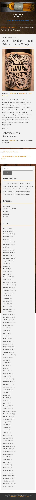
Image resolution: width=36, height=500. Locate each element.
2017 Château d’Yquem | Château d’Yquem (16, 184)
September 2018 (8, 355)
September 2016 (8, 419)
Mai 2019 (6, 333)
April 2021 (6, 272)
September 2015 (8, 452)
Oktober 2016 (7, 417)
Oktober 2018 (7, 352)
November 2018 (8, 349)
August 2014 (7, 486)
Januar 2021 (7, 280)
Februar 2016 (7, 438)
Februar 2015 (7, 470)
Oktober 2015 (7, 449)
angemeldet (12, 140)
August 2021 (7, 261)
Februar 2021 (7, 277)
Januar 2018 (7, 376)
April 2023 (6, 239)
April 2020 (6, 304)
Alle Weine (11, 27)
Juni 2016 (6, 427)
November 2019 (8, 317)
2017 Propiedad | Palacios (10, 152)
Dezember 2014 (8, 476)
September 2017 (8, 387)
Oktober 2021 (7, 255)
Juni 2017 (6, 395)
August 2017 (7, 390)
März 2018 (6, 371)
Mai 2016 (6, 430)
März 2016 (6, 435)
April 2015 (6, 465)
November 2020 (8, 285)
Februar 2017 (7, 406)
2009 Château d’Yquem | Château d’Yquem (16, 194)
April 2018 (6, 368)
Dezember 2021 (8, 250)
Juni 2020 (6, 298)
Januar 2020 (7, 312)
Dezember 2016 (8, 411)
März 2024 (6, 229)
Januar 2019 (7, 344)
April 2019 (6, 336)
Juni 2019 (6, 331)
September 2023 (8, 237)
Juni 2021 (6, 266)
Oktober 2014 (7, 481)
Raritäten (6, 214)
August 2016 (7, 422)
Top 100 (5, 217)
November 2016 (8, 414)
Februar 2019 (7, 341)
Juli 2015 (5, 457)
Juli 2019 (5, 328)
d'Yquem (5, 211)
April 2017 (6, 400)
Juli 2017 (5, 392)
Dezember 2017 (8, 379)
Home (3, 27)
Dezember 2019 (8, 315)
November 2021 (8, 253)
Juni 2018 (6, 363)
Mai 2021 (6, 269)
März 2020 (6, 306)
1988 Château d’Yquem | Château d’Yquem (16, 189)
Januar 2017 (7, 409)
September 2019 (8, 323)
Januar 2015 (7, 473)
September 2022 (8, 245)
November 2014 (8, 478)
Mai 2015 (6, 462)
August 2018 (7, 357)
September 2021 (8, 258)
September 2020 (8, 290)
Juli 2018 (5, 360)
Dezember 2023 (8, 234)
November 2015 (8, 446)
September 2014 (8, 484)
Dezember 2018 (8, 347)
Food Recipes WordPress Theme (19, 497)
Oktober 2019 (7, 320)
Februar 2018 (7, 374)
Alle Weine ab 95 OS (9, 209)
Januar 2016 (7, 441)
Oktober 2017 (7, 384)
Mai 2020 (6, 301)
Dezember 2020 (8, 282)
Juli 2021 (5, 263)
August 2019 (7, 325)
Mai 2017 (6, 398)
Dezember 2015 (8, 443)
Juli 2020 (6, 296)
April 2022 (6, 247)
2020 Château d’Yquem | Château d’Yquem (16, 192)
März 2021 (6, 274)
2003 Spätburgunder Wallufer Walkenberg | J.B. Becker (16, 157)
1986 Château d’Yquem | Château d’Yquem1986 (18, 186)
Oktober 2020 (7, 288)
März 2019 (6, 339)
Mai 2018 (6, 366)
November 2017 (8, 382)
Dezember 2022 (8, 242)
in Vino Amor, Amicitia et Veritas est (18, 17)
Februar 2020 (7, 309)
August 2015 (7, 454)
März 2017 (6, 403)
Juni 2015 (6, 460)
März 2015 (6, 468)
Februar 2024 (7, 231)
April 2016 (6, 433)
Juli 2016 (5, 425)
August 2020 (7, 293)
